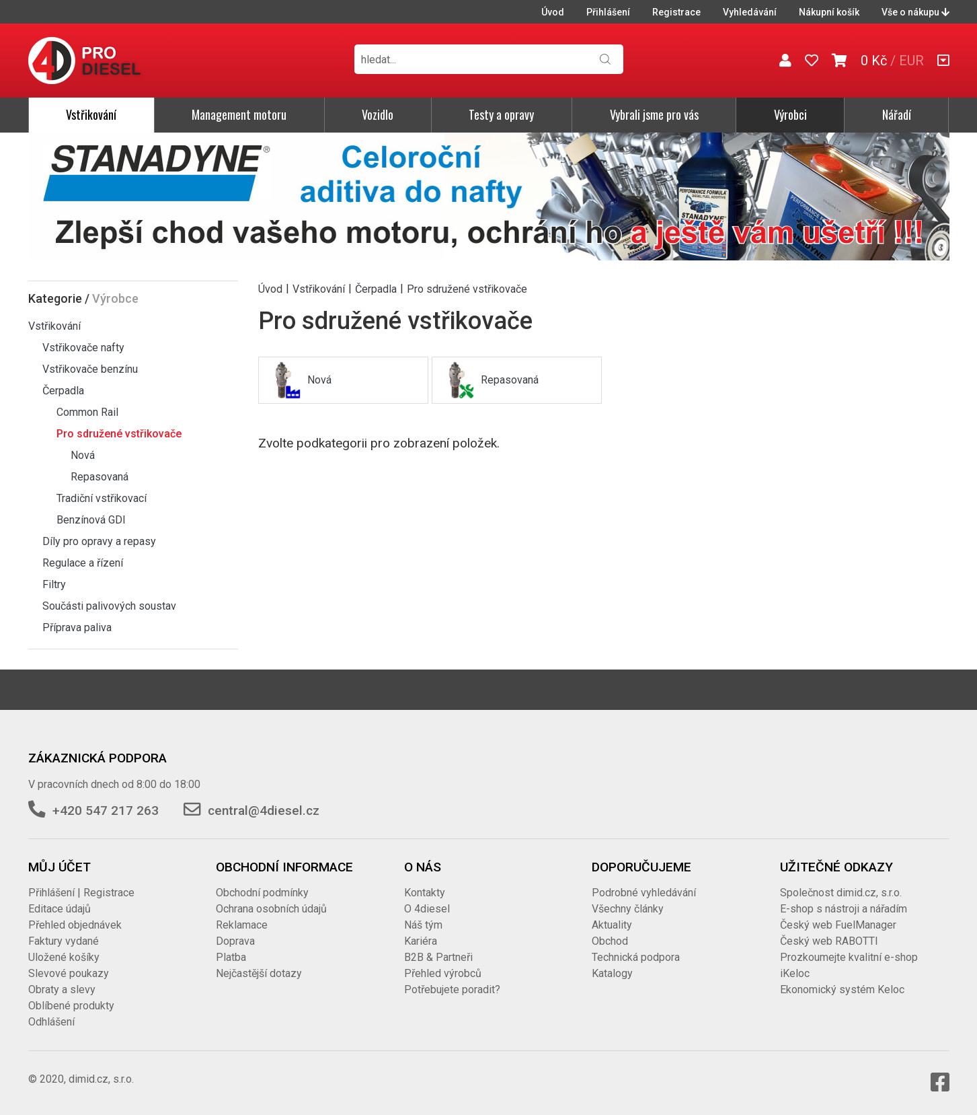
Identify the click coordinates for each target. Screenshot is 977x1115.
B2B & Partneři (438, 957)
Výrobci (790, 114)
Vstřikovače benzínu (90, 369)
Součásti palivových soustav (109, 606)
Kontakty (424, 892)
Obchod (610, 941)
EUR (911, 60)
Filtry (54, 584)
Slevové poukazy (68, 973)
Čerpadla (63, 390)
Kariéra (420, 941)
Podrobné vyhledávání (644, 892)
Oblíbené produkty (71, 1005)
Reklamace (242, 925)
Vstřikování (91, 114)
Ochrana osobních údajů (271, 908)
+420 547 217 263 (105, 810)
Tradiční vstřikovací (101, 498)
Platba (231, 957)
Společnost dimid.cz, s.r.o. (841, 892)
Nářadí (896, 114)
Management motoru (239, 114)
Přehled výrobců (442, 973)
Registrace (676, 12)
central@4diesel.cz (263, 810)
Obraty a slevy (61, 989)
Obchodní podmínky (262, 892)
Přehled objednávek (75, 925)
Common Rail (87, 412)
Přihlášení (608, 12)
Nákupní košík (829, 12)
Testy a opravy (501, 114)
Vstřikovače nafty (83, 347)
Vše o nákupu (915, 12)
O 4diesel (427, 908)
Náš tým (423, 925)
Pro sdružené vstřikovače (119, 433)
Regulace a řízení (82, 562)
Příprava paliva (77, 627)
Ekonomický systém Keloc (842, 989)
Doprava (235, 941)
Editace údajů (59, 908)
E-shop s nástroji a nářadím (843, 908)
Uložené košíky (64, 957)
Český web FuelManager (838, 925)
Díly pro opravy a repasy (99, 541)
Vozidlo (377, 114)
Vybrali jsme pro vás (654, 114)
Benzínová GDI (91, 519)
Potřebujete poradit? (452, 989)
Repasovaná (99, 476)
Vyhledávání (750, 12)
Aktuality (612, 925)
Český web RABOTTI (829, 941)
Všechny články (628, 908)
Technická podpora (636, 957)
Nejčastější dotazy (259, 973)
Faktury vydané (63, 941)
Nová (83, 455)
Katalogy (612, 973)
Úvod (552, 12)
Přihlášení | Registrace (81, 892)
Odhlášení (51, 1021)
